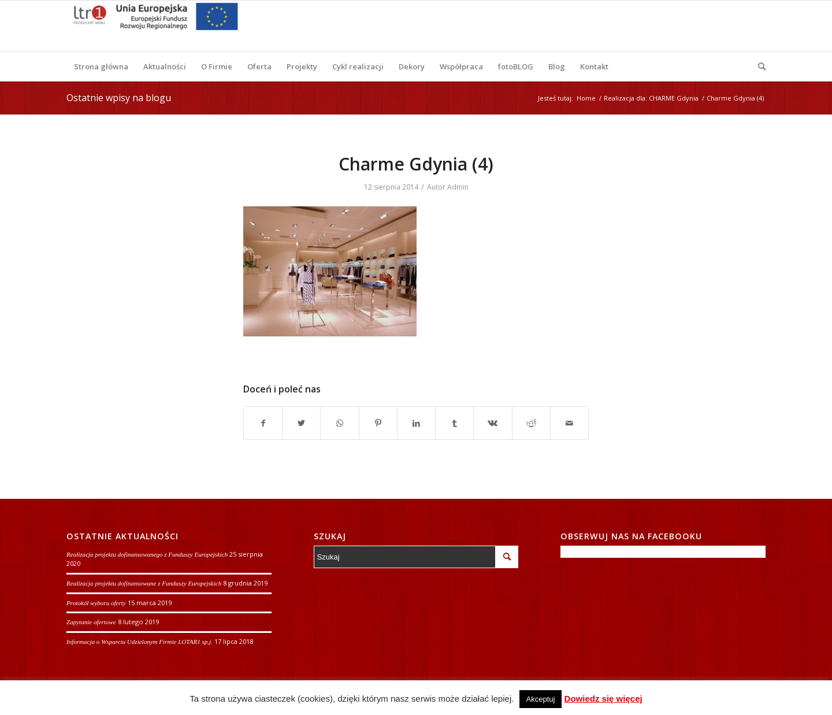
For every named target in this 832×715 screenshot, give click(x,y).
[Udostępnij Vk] (492, 423)
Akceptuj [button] (540, 699)
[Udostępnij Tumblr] (454, 423)
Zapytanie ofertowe (91, 621)
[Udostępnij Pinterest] (378, 423)
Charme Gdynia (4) (416, 164)
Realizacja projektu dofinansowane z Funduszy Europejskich (143, 583)
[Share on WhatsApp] (339, 423)
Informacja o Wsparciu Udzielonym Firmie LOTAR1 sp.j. (139, 641)
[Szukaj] (758, 66)
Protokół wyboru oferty (96, 602)
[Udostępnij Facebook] (263, 423)
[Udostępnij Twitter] (301, 423)
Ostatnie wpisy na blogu (118, 97)
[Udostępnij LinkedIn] (416, 423)
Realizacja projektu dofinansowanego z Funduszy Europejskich (147, 554)
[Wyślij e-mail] (569, 423)
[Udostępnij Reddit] (531, 423)
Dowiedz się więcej (603, 698)
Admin (458, 187)
